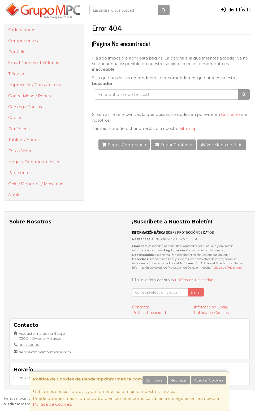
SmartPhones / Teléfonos (33, 62)
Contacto (230, 114)
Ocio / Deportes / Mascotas (35, 183)
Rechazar (179, 380)
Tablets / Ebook (24, 139)
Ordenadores (21, 29)
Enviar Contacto (173, 144)
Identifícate (235, 9)
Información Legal (211, 307)
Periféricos (18, 128)
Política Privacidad (149, 312)
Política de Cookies (52, 404)
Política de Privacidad (226, 267)
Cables (15, 117)
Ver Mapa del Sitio (221, 144)
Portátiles (17, 51)
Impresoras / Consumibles (34, 84)
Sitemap (188, 128)
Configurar (154, 380)
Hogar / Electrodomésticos (35, 161)
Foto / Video (20, 150)
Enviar (196, 292)
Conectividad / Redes (29, 95)
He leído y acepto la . (176, 280)
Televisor (17, 73)
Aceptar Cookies (208, 380)
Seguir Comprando (124, 144)
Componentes (23, 40)
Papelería (18, 172)
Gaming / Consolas (26, 106)
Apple (14, 194)
